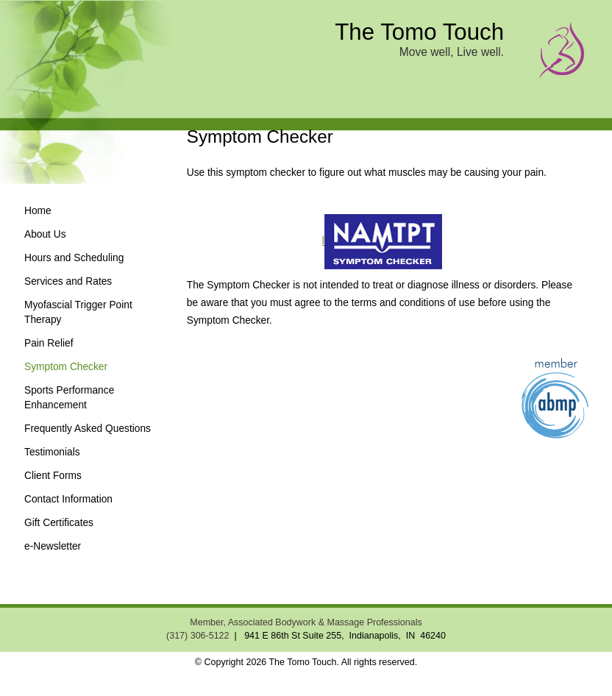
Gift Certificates (58, 522)
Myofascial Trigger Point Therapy (78, 312)
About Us (45, 234)
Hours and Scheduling (74, 257)
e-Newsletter (52, 546)
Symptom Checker (65, 366)
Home (37, 210)
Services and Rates (68, 281)
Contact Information (68, 499)
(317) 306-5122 (197, 636)
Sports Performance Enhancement (69, 398)
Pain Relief (49, 343)
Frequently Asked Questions (87, 428)
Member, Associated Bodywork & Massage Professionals (305, 622)
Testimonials (52, 452)
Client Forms (53, 475)
